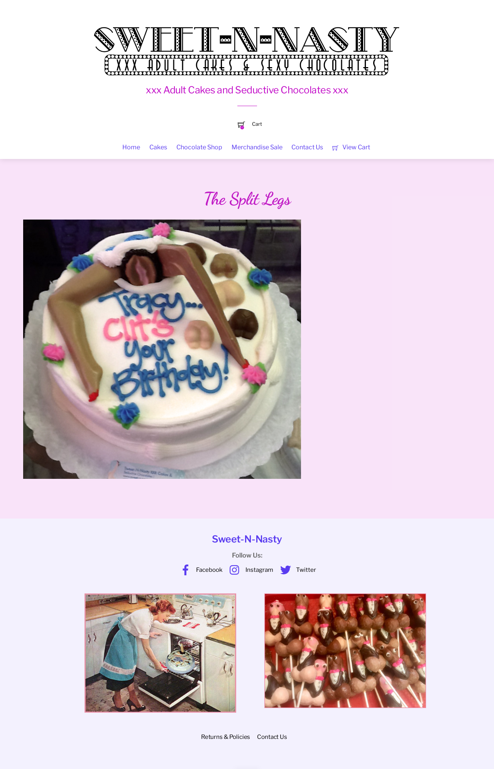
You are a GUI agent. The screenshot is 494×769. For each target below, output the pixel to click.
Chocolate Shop (199, 147)
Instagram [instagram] (249, 569)
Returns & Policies (225, 736)
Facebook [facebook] (199, 569)
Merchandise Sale (257, 147)
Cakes (158, 147)
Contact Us (307, 147)
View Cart (351, 147)
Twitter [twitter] (296, 569)
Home (131, 147)
